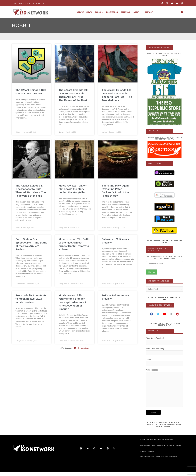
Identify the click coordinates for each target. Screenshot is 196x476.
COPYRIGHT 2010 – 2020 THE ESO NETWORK (159, 461)
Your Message (164, 391)
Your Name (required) (164, 342)
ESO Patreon (112, 12)
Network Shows (84, 12)
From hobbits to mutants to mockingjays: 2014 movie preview (31, 299)
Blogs (99, 12)
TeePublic (125, 12)
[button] (182, 12)
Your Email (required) (164, 352)
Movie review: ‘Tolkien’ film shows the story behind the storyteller (73, 189)
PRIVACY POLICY (147, 455)
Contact (149, 12)
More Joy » (85, 348)
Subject (164, 363)
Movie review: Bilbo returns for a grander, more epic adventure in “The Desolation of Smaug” (73, 302)
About (138, 12)
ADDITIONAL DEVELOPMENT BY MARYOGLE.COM (160, 450)
